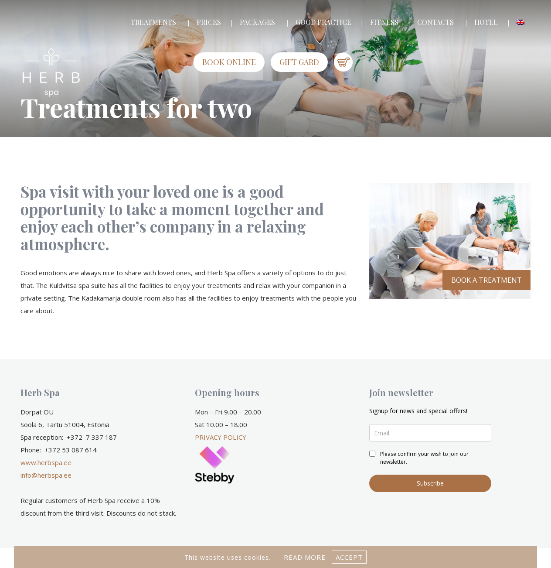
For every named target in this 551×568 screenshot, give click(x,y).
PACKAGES (257, 22)
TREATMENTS (153, 22)
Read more (305, 557)
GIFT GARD (299, 62)
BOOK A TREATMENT (486, 280)
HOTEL (486, 22)
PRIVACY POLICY (220, 437)
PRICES (209, 22)
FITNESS (384, 22)
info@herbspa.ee (45, 475)
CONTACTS (435, 22)
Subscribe (430, 483)
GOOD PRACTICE (323, 22)
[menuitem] (520, 22)
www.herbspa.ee (45, 462)
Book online (229, 62)
